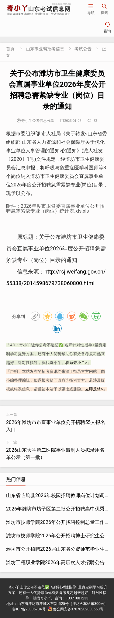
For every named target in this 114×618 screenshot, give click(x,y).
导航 (91, 9)
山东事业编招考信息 (45, 48)
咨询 (107, 27)
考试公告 (83, 48)
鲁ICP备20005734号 (29, 609)
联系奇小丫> (76, 362)
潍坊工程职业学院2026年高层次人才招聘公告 (55, 562)
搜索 (104, 9)
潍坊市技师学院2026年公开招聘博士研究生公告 (57, 536)
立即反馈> (94, 389)
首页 (10, 48)
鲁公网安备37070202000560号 (75, 609)
